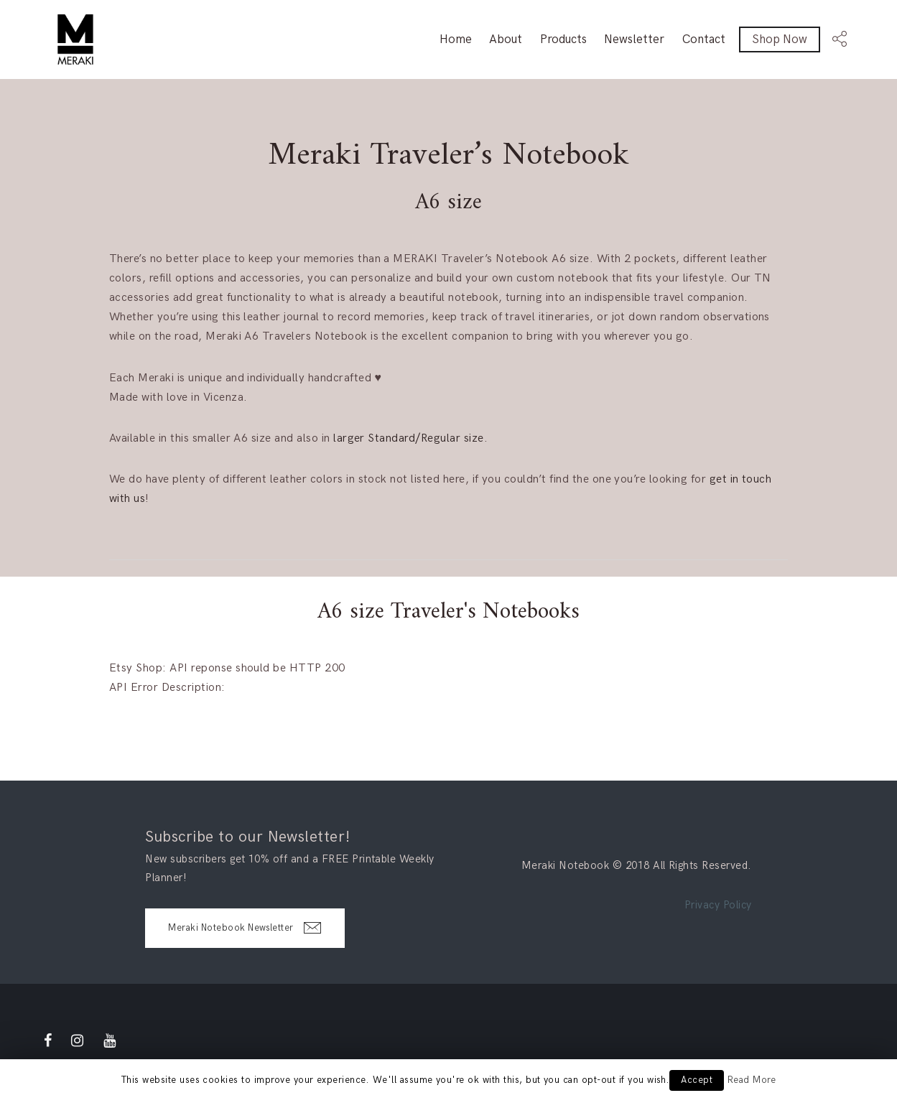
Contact (703, 39)
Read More (752, 1080)
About (505, 39)
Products (563, 39)
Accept (696, 1080)
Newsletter (634, 39)
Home (456, 39)
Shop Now (779, 39)
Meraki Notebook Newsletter (244, 927)
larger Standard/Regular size (408, 438)
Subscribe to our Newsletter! (247, 837)
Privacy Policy (718, 904)
